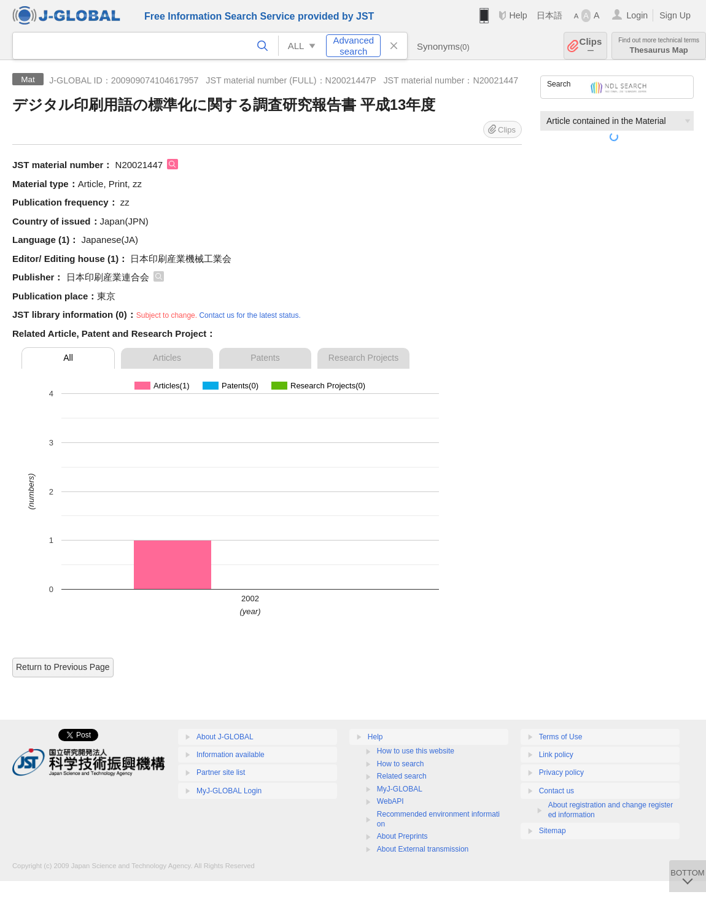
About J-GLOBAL (225, 737)
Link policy (556, 754)
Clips (591, 45)
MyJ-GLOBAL (399, 789)
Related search (402, 776)
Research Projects (363, 358)
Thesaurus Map (658, 46)
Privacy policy (561, 772)
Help (518, 15)
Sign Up (675, 15)
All (68, 358)
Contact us (556, 791)
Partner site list (220, 772)
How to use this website (415, 751)
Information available (230, 754)
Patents (264, 358)
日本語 (549, 15)
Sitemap (552, 830)
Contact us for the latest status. (249, 315)
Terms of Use (561, 737)
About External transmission (422, 849)
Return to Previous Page (63, 667)
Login (637, 15)
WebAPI (390, 801)
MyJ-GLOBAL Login (229, 791)
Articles (167, 358)
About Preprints (402, 836)
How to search (400, 764)
